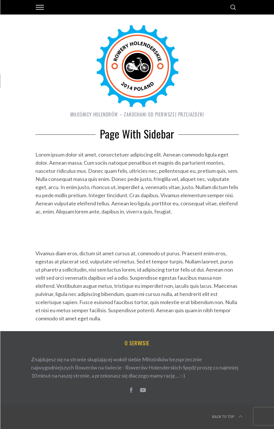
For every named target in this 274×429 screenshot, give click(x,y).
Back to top (228, 417)
